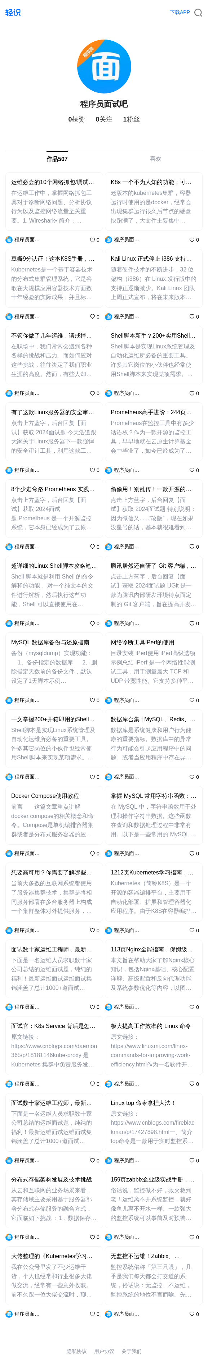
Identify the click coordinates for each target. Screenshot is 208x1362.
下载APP (180, 12)
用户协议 (104, 1351)
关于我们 (131, 1351)
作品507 (57, 159)
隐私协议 (77, 1351)
